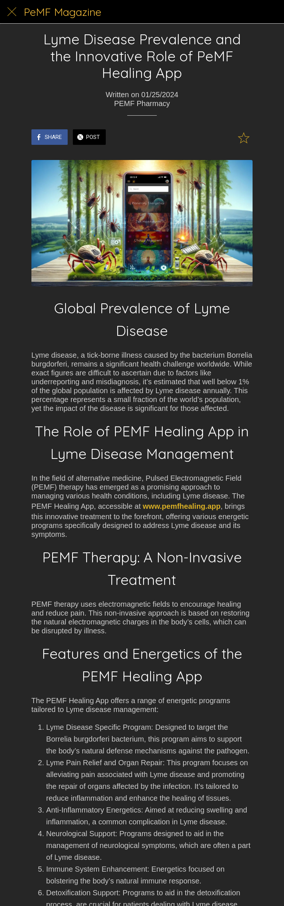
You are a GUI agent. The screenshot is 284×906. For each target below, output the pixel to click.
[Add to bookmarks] (244, 138)
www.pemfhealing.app (181, 506)
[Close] (11, 11)
